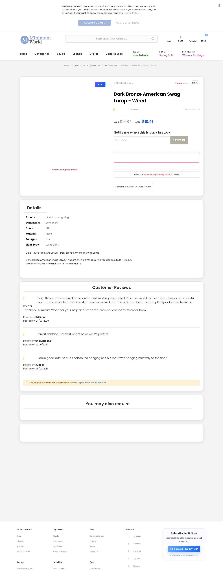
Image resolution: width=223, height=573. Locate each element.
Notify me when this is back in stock (142, 131)
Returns (92, 546)
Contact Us (94, 552)
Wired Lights (96, 64)
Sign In (56, 536)
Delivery (93, 541)
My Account (58, 541)
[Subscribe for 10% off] (184, 549)
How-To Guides (59, 569)
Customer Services (97, 536)
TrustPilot (137, 536)
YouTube (136, 559)
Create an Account (60, 552)
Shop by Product (111, 64)
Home (66, 64)
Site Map (20, 546)
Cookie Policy (131, 13)
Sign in (81, 379)
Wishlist (192, 41)
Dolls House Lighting (80, 64)
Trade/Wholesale (23, 552)
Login (169, 41)
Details (34, 205)
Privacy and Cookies (24, 569)
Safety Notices (95, 569)
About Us (20, 541)
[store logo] (36, 38)
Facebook (137, 544)
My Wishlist (57, 546)
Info (149, 185)
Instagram (137, 551)
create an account (96, 379)
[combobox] (112, 39)
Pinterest (136, 566)
